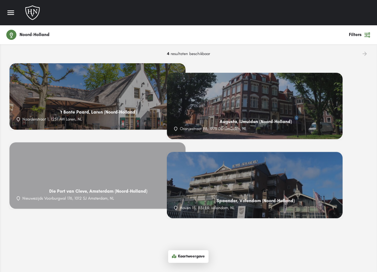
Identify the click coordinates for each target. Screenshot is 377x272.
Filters (360, 34)
